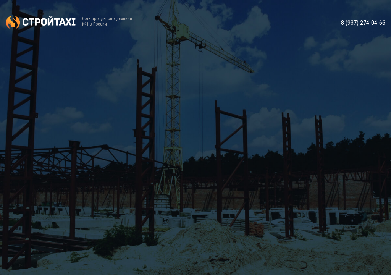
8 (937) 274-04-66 (363, 22)
